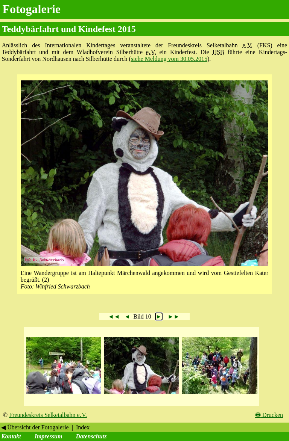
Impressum (48, 436)
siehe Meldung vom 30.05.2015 (169, 59)
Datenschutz (91, 436)
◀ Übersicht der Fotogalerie (35, 427)
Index (83, 427)
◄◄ (114, 316)
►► (174, 316)
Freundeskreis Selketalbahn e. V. (48, 415)
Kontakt (11, 436)
